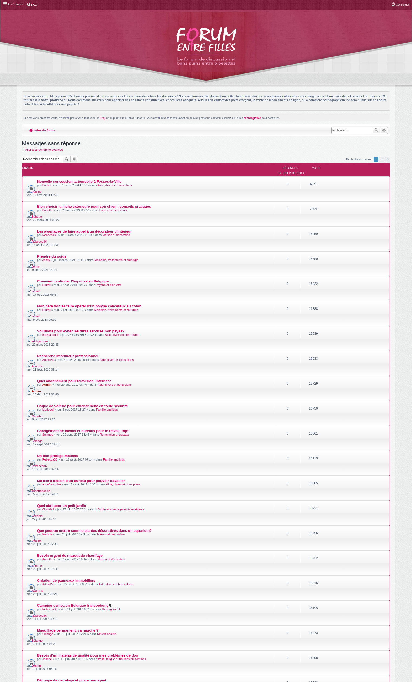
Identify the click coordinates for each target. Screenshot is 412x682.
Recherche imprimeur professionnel (67, 284)
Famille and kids (107, 319)
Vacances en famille (54, 547)
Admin (46, 303)
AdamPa (48, 288)
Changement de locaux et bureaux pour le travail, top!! (83, 331)
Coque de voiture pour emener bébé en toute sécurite (82, 315)
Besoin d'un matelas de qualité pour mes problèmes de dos (87, 470)
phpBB (194, 608)
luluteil (46, 241)
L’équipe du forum (375, 623)
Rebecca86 (49, 211)
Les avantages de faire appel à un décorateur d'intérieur (84, 207)
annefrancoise (51, 365)
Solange (47, 334)
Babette (47, 195)
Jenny (46, 226)
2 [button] (381, 159)
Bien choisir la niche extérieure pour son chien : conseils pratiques (94, 192)
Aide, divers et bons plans (115, 180)
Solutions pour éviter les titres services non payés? (81, 269)
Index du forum (42, 130)
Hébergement (111, 442)
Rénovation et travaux (114, 334)
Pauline (47, 180)
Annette (47, 411)
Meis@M (219, 605)
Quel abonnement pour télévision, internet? (74, 300)
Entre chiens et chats (113, 195)
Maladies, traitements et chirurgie (116, 226)
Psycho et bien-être (109, 241)
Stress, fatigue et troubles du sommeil (121, 473)
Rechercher (376, 130)
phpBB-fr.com (213, 611)
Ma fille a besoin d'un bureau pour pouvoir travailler (81, 362)
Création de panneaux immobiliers (66, 424)
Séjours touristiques (111, 550)
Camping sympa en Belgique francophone (73, 439)
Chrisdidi (48, 380)
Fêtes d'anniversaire (107, 504)
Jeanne (47, 473)
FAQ (102, 118)
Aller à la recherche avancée (44, 149)
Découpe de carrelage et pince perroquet (71, 485)
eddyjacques (50, 272)
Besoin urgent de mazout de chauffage (70, 408)
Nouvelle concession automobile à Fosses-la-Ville (79, 176)
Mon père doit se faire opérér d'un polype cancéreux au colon (89, 254)
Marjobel (48, 319)
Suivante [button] (387, 160)
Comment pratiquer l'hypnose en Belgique (73, 238)
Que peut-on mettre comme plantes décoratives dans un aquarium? (94, 393)
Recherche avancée (384, 130)
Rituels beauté (106, 458)
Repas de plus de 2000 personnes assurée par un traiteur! (86, 501)
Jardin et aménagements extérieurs (121, 380)
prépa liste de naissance (57, 532)
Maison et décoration (116, 211)
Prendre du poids (51, 223)
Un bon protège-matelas (57, 346)
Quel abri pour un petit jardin (61, 377)
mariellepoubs (51, 520)
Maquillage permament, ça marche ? (68, 454)
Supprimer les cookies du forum (333, 623)
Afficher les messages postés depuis (173, 561)
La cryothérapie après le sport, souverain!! (73, 516)
